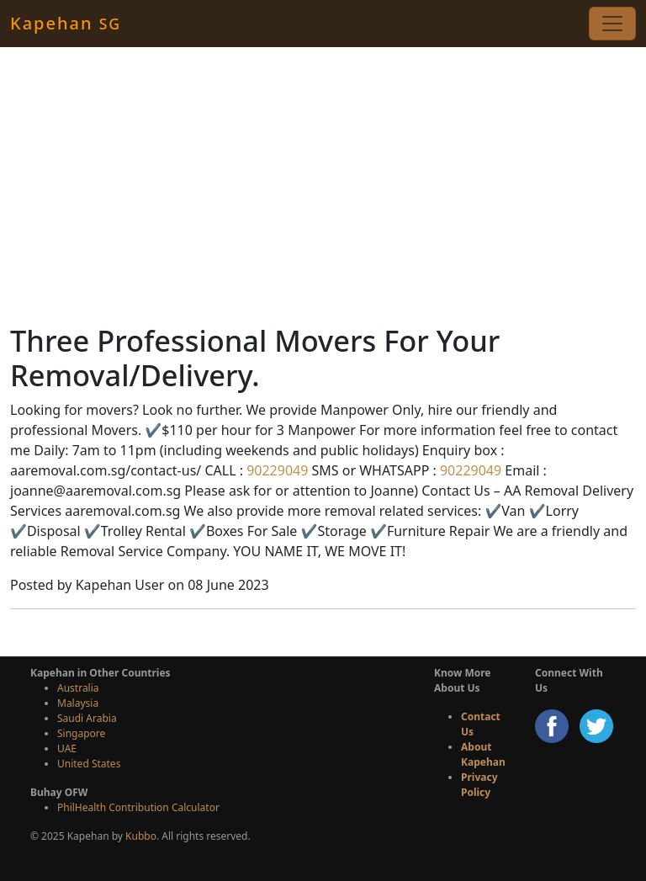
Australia (78, 688)
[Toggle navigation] (612, 23)
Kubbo (140, 836)
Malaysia (77, 703)
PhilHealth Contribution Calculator (138, 807)
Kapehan (65, 23)
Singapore (81, 733)
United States (88, 763)
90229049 (275, 470)
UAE (67, 748)
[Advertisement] (323, 185)
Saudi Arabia (87, 718)
